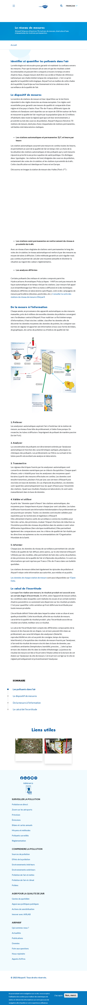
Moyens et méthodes (21, 830)
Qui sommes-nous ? (20, 927)
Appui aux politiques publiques (25, 904)
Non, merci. (70, 995)
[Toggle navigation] (13, 5)
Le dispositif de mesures (26, 94)
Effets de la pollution (21, 859)
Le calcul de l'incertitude (26, 588)
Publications (17, 938)
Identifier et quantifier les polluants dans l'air (40, 61)
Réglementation (19, 840)
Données (16, 943)
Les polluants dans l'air (24, 689)
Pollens (15, 885)
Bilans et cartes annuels (22, 825)
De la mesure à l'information (29, 307)
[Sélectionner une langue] (72, 5)
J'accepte (58, 995)
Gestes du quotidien (20, 898)
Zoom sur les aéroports (22, 809)
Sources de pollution (21, 854)
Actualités (16, 933)
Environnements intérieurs (23, 864)
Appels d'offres (18, 959)
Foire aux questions (20, 948)
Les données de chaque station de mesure (29, 577)
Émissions (16, 820)
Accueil (14, 45)
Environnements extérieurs (23, 869)
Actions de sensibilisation (23, 909)
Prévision (16, 814)
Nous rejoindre (18, 953)
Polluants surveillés (20, 835)
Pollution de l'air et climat (23, 880)
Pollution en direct (20, 804)
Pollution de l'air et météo (23, 875)
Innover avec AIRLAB (21, 914)
